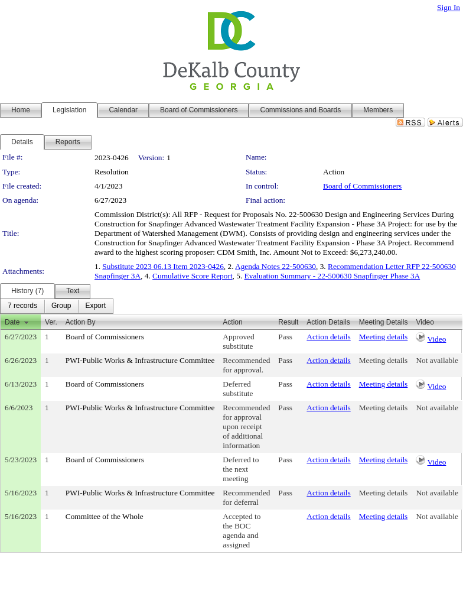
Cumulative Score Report (192, 275)
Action (232, 322)
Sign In (448, 7)
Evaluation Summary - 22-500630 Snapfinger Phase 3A (332, 275)
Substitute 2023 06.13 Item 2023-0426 (162, 266)
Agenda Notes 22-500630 (275, 266)
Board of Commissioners (362, 185)
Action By (81, 322)
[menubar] (56, 306)
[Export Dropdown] (95, 306)
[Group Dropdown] (61, 306)
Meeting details (383, 336)
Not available (437, 360)
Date (12, 322)
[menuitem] (22, 306)
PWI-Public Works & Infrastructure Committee (140, 360)
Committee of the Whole (105, 516)
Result (288, 322)
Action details (328, 336)
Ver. (51, 322)
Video (437, 339)
